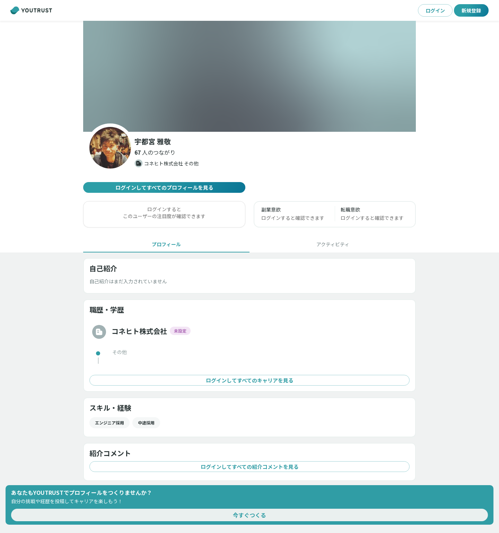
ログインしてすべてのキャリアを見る (249, 380)
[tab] (166, 244)
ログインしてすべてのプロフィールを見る (164, 187)
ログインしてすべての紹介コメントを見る (249, 467)
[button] (154, 152)
